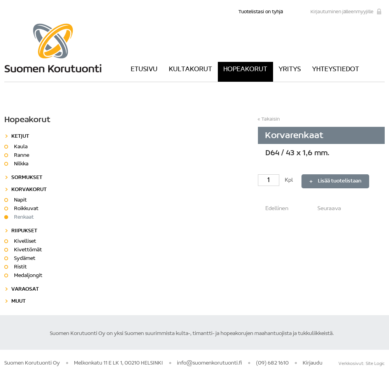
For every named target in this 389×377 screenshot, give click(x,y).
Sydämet (24, 258)
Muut (18, 301)
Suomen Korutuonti (53, 47)
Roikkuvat (26, 209)
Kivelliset (25, 241)
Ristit (20, 267)
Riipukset (24, 231)
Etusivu (144, 69)
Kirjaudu (312, 363)
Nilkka (21, 164)
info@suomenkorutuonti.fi (209, 363)
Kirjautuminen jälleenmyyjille (341, 11)
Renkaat (24, 217)
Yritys (290, 69)
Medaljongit (28, 276)
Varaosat (25, 289)
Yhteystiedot (335, 69)
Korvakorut (29, 190)
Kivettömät (28, 250)
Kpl (276, 180)
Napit (20, 200)
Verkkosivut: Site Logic (361, 363)
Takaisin (270, 119)
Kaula (21, 147)
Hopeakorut (245, 69)
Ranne (21, 155)
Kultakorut (190, 69)
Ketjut (20, 136)
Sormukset (26, 178)
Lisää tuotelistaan (339, 181)
